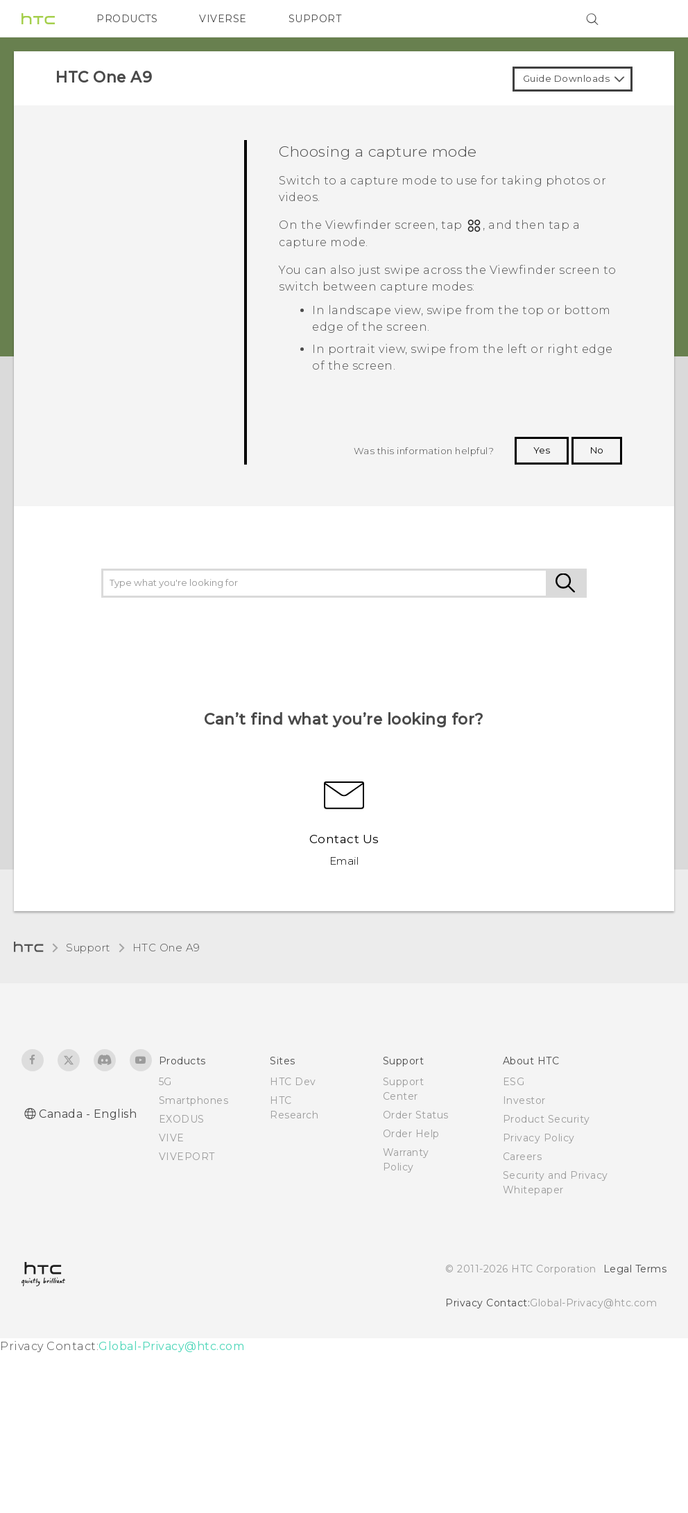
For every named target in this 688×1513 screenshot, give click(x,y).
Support (88, 947)
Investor (524, 1100)
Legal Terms (635, 1269)
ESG (514, 1081)
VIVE (171, 1138)
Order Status (416, 1115)
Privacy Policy (539, 1138)
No (596, 450)
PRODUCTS (126, 18)
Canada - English (88, 1114)
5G (165, 1081)
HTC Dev (293, 1081)
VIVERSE (223, 18)
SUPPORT (315, 18)
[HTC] (38, 18)
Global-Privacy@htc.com (593, 1303)
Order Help (411, 1133)
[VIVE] (648, 19)
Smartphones (194, 1100)
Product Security (546, 1119)
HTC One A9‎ (166, 947)
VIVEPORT (187, 1156)
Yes (541, 450)
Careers (522, 1156)
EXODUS (182, 1119)
